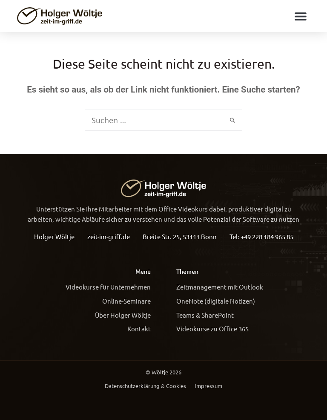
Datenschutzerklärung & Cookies (145, 385)
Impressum (208, 385)
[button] (300, 16)
